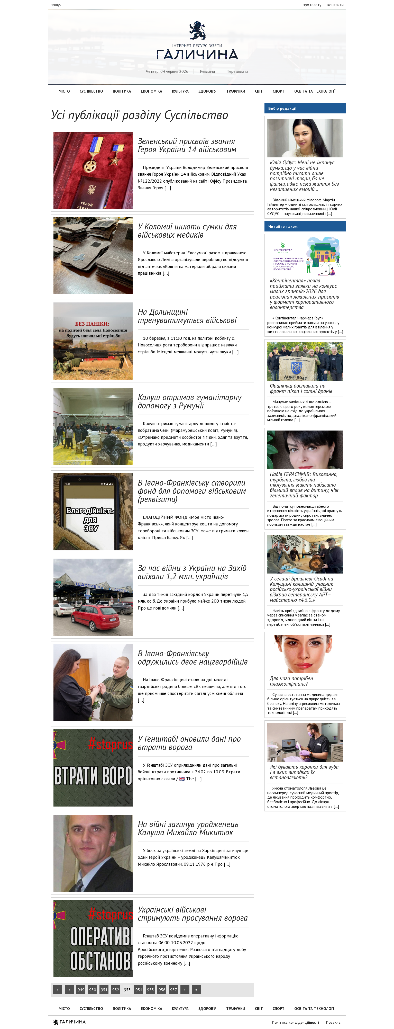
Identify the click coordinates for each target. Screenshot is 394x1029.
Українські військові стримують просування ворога (193, 913)
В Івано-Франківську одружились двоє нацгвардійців (193, 657)
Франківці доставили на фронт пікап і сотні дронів (301, 388)
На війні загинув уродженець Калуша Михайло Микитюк (188, 828)
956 (162, 989)
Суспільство (91, 91)
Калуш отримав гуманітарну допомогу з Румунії (189, 401)
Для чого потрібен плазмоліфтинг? (291, 681)
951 (104, 989)
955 (150, 989)
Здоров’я (207, 91)
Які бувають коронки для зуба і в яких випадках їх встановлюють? (304, 772)
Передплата (237, 71)
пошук (56, 4)
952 (115, 989)
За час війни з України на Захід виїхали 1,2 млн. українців (192, 571)
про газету (312, 4)
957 (173, 989)
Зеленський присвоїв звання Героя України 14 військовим (187, 145)
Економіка (151, 91)
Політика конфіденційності (295, 1022)
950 (92, 989)
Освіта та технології (314, 91)
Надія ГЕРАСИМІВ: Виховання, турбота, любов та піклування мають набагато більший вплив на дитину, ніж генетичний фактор (304, 485)
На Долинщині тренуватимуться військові (187, 315)
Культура (180, 91)
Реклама (207, 71)
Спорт (279, 91)
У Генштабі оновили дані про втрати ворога (189, 742)
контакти (335, 4)
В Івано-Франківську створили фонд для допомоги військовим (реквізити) (192, 490)
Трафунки (235, 91)
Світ (259, 91)
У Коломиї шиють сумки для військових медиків (187, 230)
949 (81, 989)
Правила (333, 1022)
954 (138, 989)
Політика (122, 91)
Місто (64, 91)
